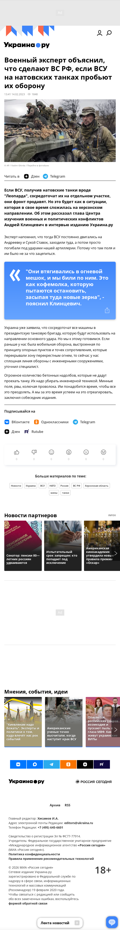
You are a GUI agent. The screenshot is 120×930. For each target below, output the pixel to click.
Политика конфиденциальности (34, 854)
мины (54, 492)
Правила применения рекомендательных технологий (51, 859)
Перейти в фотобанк (38, 165)
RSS (67, 805)
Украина (31, 485)
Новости (16, 485)
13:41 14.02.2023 (14, 94)
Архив (55, 805)
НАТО (53, 485)
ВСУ (42, 485)
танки (65, 492)
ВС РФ (76, 485)
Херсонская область (96, 485)
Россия (64, 485)
